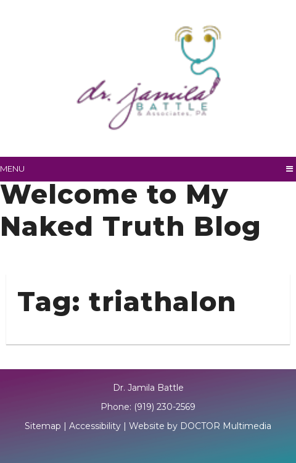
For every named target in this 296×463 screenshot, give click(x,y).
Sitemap (43, 426)
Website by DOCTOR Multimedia (200, 426)
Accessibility (95, 426)
